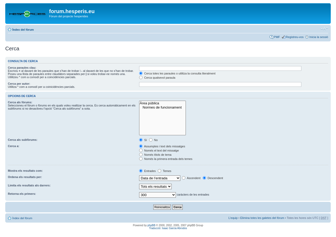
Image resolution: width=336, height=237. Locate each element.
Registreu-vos (295, 37)
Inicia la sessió (318, 37)
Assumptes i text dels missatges (162, 146)
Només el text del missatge (159, 150)
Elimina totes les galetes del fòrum (262, 217)
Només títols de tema (155, 154)
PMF (277, 37)
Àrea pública (162, 103)
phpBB (151, 225)
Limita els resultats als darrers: (29, 185)
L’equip (233, 217)
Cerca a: (13, 146)
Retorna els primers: (22, 193)
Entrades (147, 171)
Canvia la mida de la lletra (324, 28)
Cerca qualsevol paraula (157, 77)
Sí (143, 140)
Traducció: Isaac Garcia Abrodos (168, 228)
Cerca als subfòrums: (22, 139)
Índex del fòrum (23, 29)
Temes (164, 171)
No (153, 140)
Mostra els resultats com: (25, 170)
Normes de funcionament (162, 107)
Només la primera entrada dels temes (165, 158)
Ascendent (191, 178)
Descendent (213, 178)
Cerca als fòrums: (20, 102)
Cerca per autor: (19, 83)
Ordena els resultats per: (25, 177)
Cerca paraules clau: (22, 67)
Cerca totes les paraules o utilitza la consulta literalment (177, 73)
